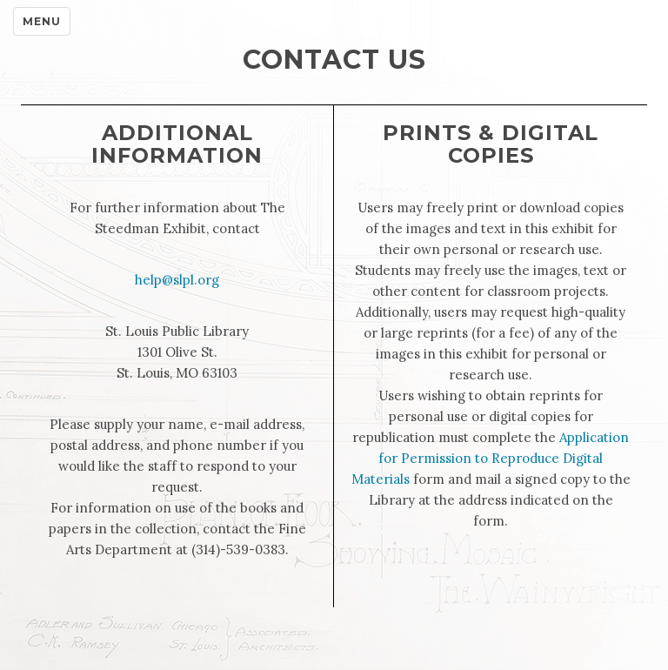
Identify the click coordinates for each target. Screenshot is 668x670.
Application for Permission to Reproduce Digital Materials (490, 458)
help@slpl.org (177, 279)
